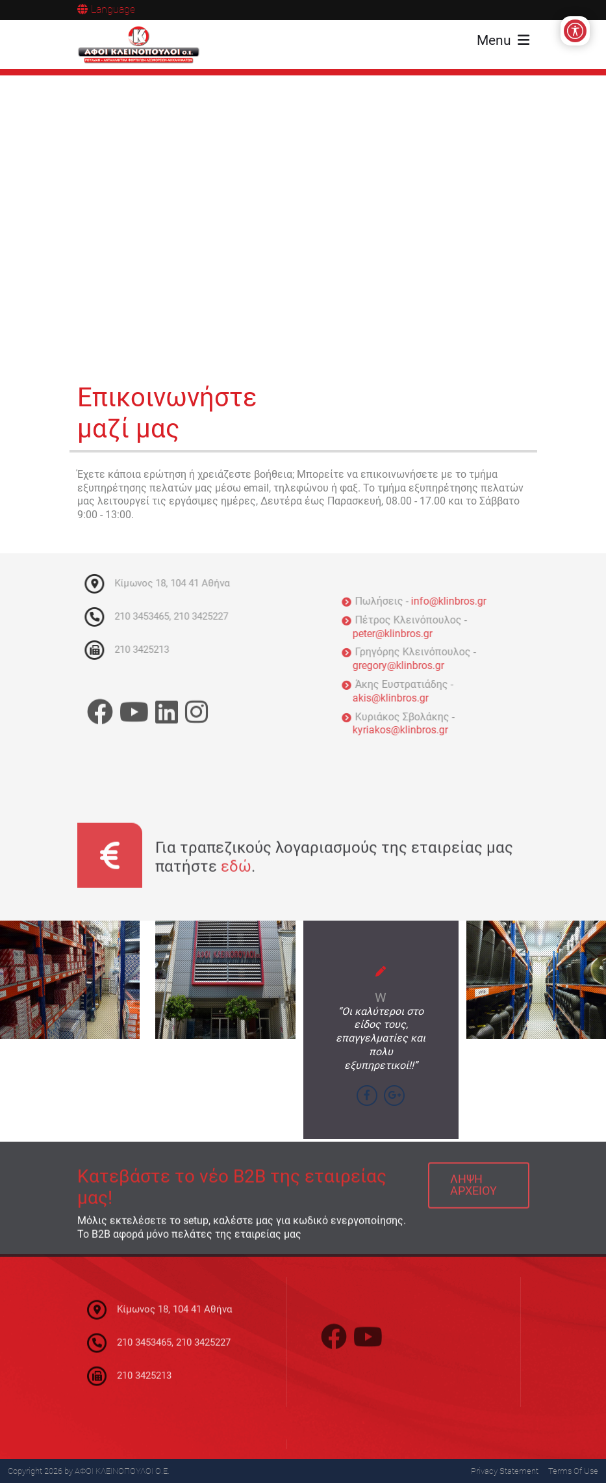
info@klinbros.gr (452, 601)
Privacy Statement (504, 1471)
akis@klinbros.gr (395, 698)
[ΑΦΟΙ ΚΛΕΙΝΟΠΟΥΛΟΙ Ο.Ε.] (138, 44)
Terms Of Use (573, 1471)
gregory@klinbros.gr (402, 665)
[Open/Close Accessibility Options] (575, 31)
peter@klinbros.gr (396, 633)
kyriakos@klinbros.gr (404, 730)
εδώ (236, 870)
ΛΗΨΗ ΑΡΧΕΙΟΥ (473, 1189)
